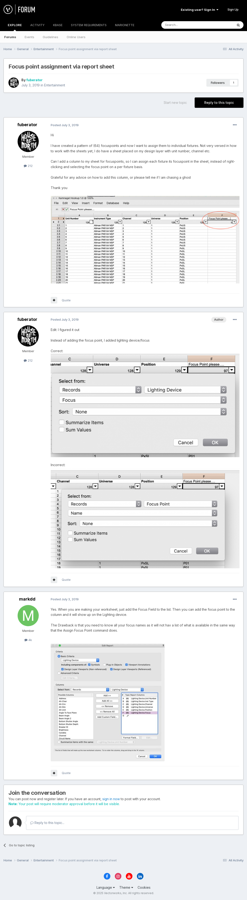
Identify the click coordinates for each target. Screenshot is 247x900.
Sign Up (233, 9)
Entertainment (54, 85)
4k (28, 640)
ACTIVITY (37, 25)
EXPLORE (15, 27)
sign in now (111, 799)
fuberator (34, 80)
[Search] (185, 25)
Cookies (144, 887)
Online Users (76, 37)
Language (105, 887)
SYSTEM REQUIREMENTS (89, 25)
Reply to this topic (219, 103)
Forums (10, 37)
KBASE (57, 25)
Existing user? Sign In (199, 10)
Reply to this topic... (47, 823)
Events (29, 37)
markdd (27, 599)
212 (28, 166)
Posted (65, 125)
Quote (66, 300)
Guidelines (50, 37)
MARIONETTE (124, 25)
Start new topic (175, 103)
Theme (126, 887)
